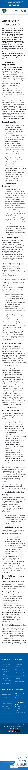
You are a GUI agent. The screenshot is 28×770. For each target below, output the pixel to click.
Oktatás (18, 678)
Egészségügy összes (19, 665)
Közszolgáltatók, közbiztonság (20, 674)
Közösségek (19, 669)
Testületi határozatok (6, 707)
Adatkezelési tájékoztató (18, 726)
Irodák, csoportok (6, 670)
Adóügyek (6, 675)
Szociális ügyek (20, 681)
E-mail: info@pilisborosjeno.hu (14, 2)
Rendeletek (6, 712)
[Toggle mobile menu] (25, 11)
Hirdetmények (7, 694)
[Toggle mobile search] (22, 11)
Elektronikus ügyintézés (6, 665)
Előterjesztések (7, 703)
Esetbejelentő (7, 683)
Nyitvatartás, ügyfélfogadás (19, 1)
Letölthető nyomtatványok (7, 679)
